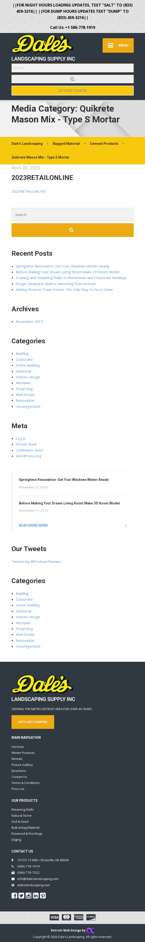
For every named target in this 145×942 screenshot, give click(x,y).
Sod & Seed (20, 821)
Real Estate (25, 394)
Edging (16, 839)
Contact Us (19, 777)
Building (22, 353)
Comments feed (29, 450)
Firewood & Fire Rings (27, 833)
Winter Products (23, 753)
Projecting (24, 388)
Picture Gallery (22, 765)
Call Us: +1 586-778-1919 (72, 27)
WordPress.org (28, 455)
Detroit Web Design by (72, 930)
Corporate (24, 359)
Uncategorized (28, 406)
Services (18, 747)
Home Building (28, 365)
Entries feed (26, 444)
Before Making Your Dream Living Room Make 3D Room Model (67, 271)
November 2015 (29, 321)
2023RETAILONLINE (42, 178)
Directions (19, 771)
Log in (21, 438)
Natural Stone (22, 815)
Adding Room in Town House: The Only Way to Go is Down (64, 289)
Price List (18, 789)
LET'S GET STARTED (32, 722)
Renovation (25, 400)
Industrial (23, 371)
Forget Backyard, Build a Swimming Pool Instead (55, 283)
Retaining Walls (23, 809)
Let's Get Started (72, 90)
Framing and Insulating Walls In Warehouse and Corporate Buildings (71, 277)
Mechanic (23, 382)
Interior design (28, 377)
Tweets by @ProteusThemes (36, 561)
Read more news (33, 525)
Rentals (17, 759)
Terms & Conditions (26, 783)
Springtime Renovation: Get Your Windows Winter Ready (62, 266)
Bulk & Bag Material (26, 827)
